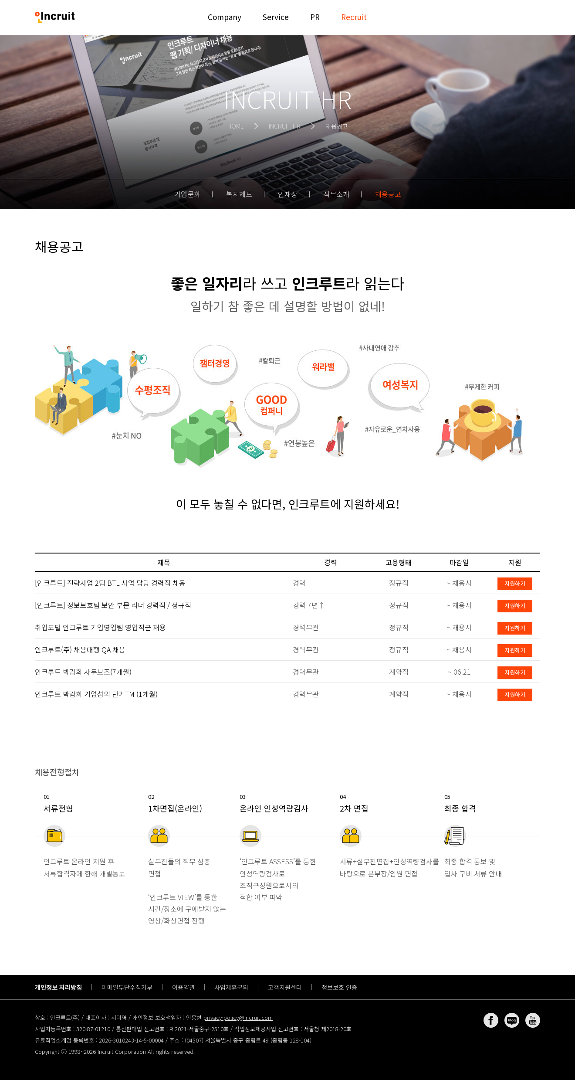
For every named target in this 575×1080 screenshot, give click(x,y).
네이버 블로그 (511, 1020)
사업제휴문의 (231, 987)
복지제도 (239, 194)
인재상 (288, 194)
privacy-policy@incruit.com (238, 1017)
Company (224, 16)
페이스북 (491, 1020)
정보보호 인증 (339, 987)
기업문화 (187, 194)
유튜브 (532, 1020)
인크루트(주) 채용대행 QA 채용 (80, 649)
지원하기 (514, 583)
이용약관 (183, 987)
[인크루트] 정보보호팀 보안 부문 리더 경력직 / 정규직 (113, 605)
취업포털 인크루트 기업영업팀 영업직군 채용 (100, 627)
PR (315, 16)
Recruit (354, 16)
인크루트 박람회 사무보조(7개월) (83, 671)
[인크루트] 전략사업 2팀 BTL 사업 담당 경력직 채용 (110, 582)
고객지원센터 (285, 987)
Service (276, 16)
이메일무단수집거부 (126, 987)
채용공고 (388, 194)
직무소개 (336, 194)
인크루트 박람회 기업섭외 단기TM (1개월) (96, 694)
